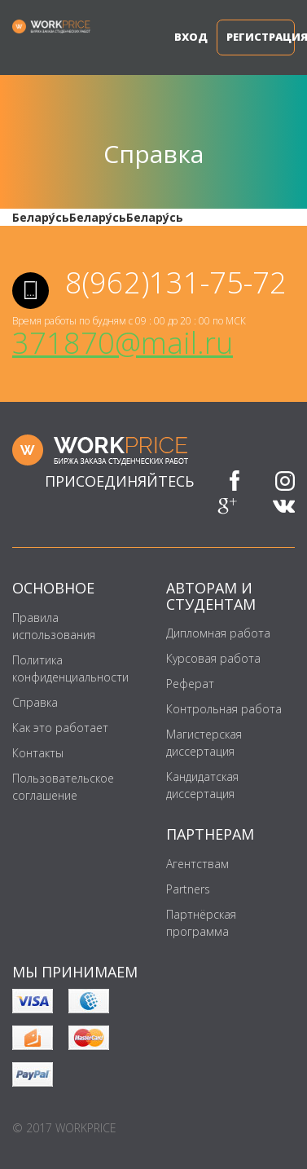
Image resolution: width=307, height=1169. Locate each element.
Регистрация (260, 36)
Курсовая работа (213, 658)
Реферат (190, 683)
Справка (35, 702)
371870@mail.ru (122, 343)
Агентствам (197, 863)
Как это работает (60, 727)
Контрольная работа (224, 709)
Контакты (38, 753)
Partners (188, 889)
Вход (183, 36)
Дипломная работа (218, 633)
